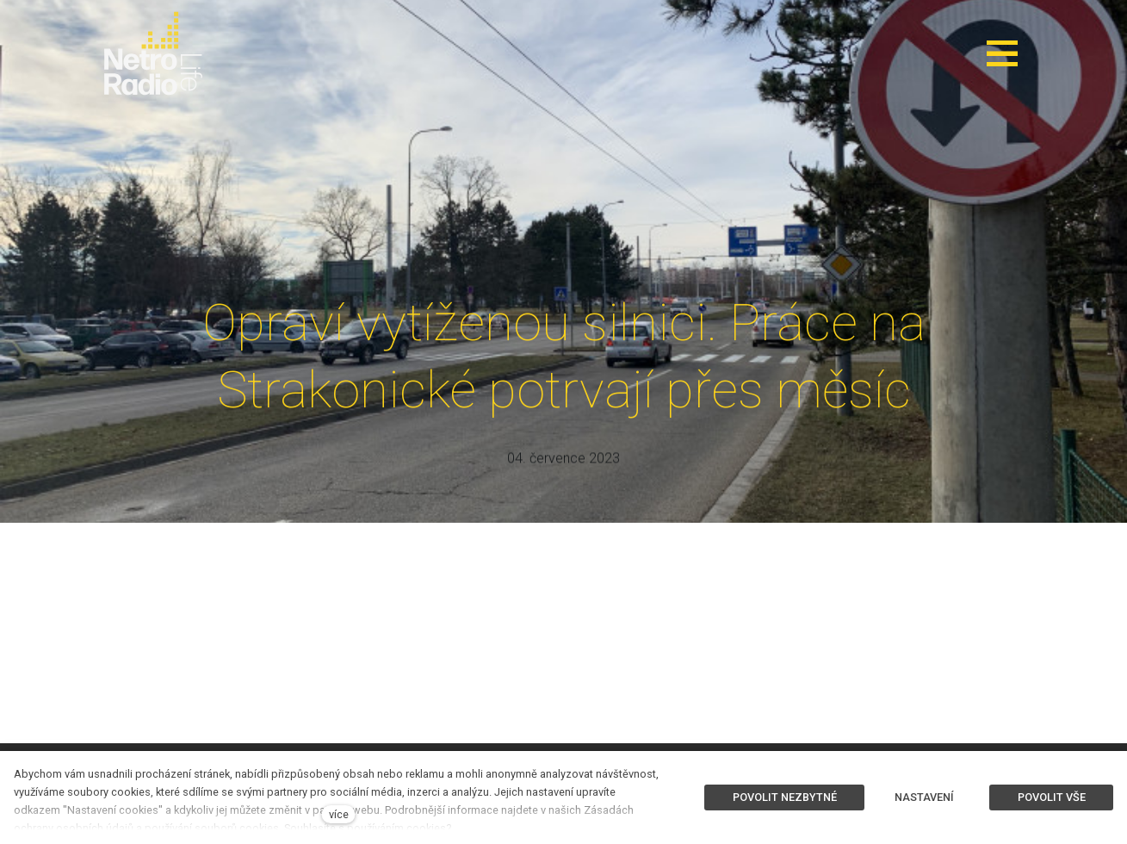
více (339, 814)
